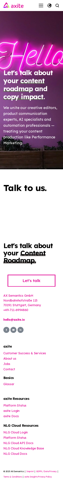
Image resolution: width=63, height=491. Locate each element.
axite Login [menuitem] (11, 411)
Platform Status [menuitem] (14, 405)
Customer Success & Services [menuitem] (24, 353)
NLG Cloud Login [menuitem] (15, 432)
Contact (9, 369)
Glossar (8, 384)
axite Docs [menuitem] (11, 416)
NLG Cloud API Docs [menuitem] (18, 443)
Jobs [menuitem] (6, 364)
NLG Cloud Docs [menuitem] (15, 454)
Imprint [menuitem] (30, 471)
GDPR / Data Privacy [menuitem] (46, 471)
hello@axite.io (14, 320)
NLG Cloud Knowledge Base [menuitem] (23, 448)
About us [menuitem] (9, 358)
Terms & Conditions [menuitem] (12, 476)
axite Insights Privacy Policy (38, 476)
